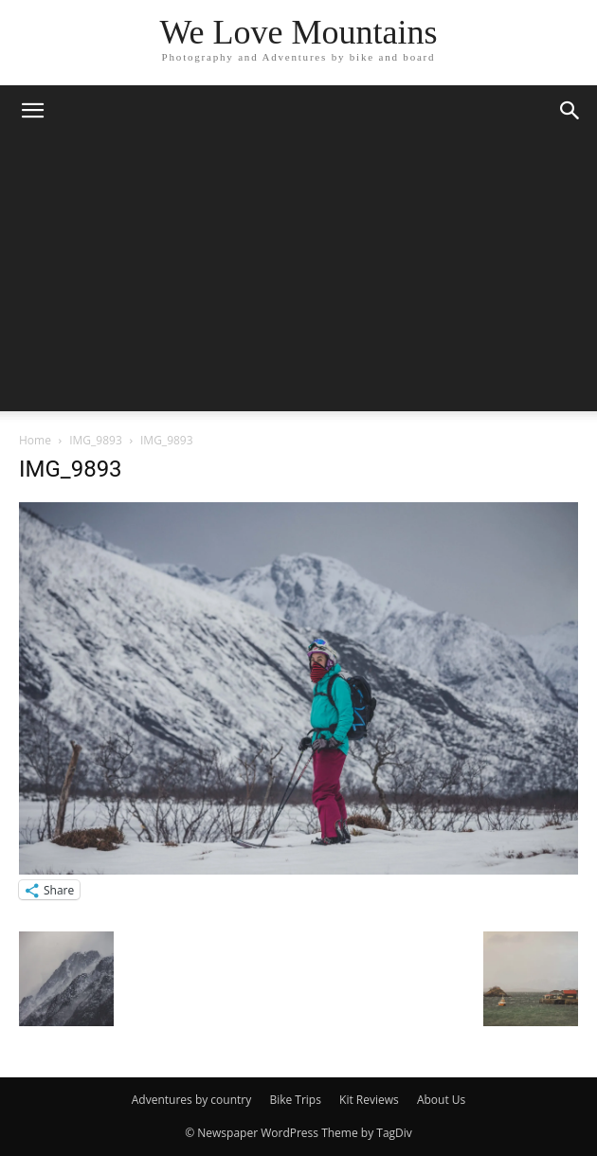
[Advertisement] (298, 278)
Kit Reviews (369, 1100)
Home (35, 440)
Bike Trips (295, 1100)
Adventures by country (192, 1100)
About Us (441, 1100)
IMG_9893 (95, 440)
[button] (32, 110)
